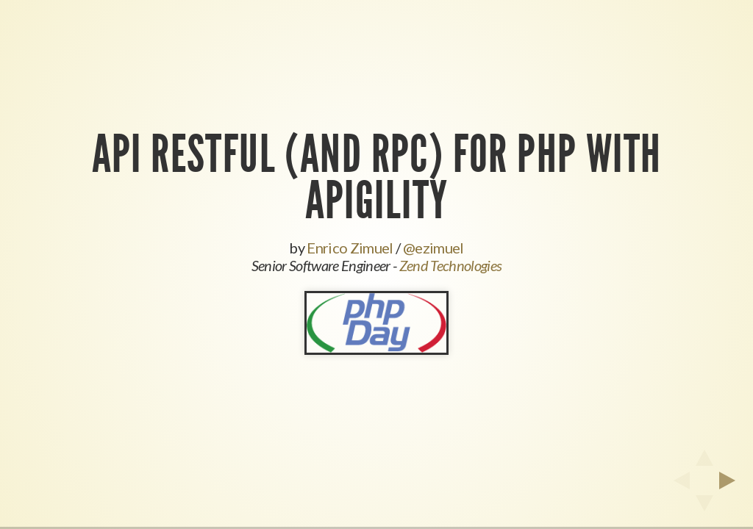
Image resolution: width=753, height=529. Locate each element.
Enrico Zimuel (350, 247)
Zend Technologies (450, 265)
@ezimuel (433, 247)
